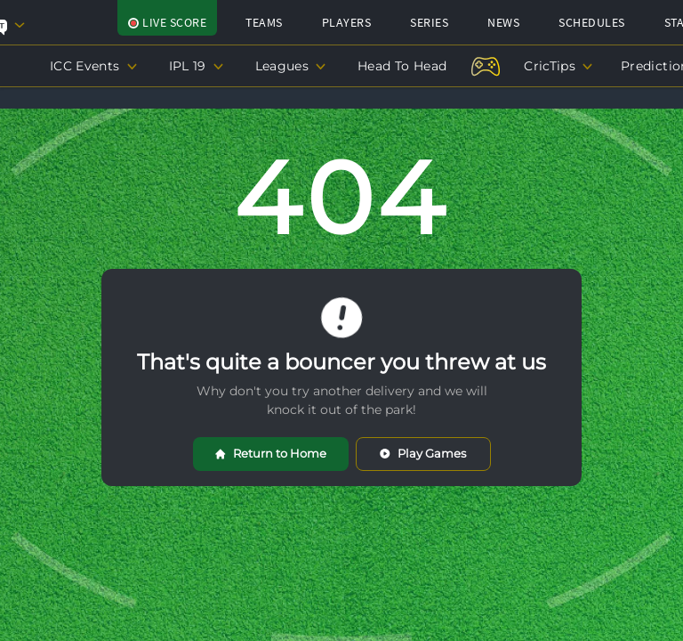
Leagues (290, 66)
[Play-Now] (485, 59)
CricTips (558, 66)
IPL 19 (196, 66)
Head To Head (402, 66)
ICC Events (93, 66)
